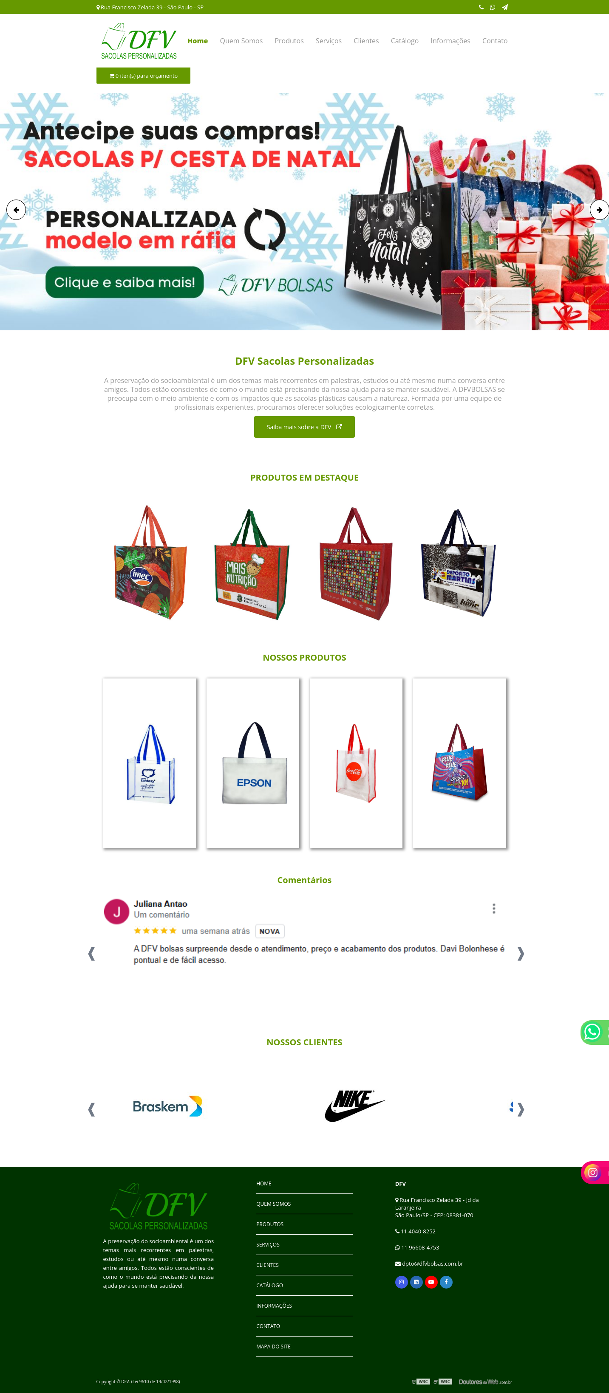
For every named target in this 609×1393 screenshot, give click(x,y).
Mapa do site (273, 1346)
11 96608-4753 (417, 1247)
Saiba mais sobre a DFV (304, 427)
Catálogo (405, 40)
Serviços (329, 40)
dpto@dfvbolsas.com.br (429, 1263)
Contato (494, 40)
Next (519, 950)
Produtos (289, 40)
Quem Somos (241, 40)
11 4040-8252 (415, 1231)
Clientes (366, 40)
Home (197, 40)
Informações (450, 40)
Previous (90, 950)
